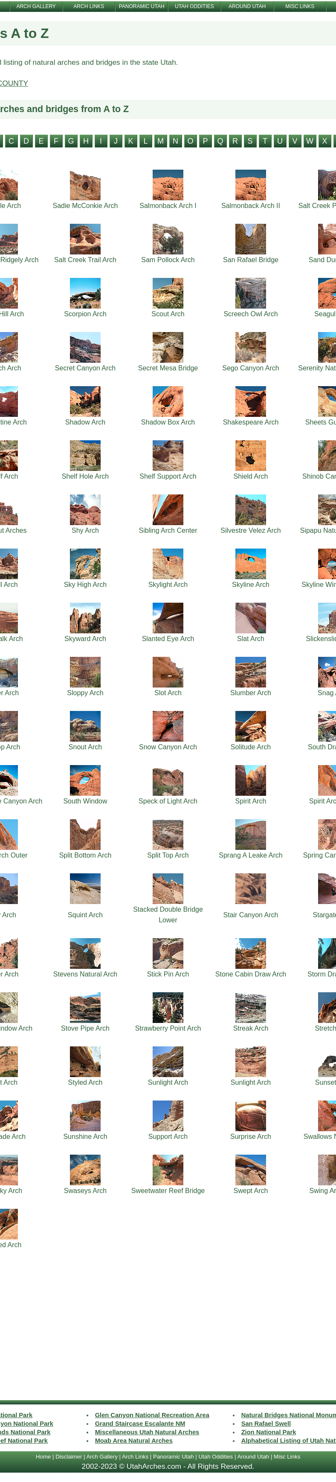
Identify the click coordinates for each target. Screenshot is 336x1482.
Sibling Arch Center (168, 530)
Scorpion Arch (85, 314)
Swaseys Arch (85, 1190)
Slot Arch (168, 692)
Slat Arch (250, 638)
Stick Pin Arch (168, 974)
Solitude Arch (251, 747)
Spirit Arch (250, 801)
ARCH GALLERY (35, 6)
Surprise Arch (250, 1136)
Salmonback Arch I (167, 205)
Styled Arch (85, 1082)
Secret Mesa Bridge (168, 368)
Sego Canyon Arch (250, 368)
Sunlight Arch (168, 1082)
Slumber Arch (250, 692)
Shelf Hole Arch (85, 476)
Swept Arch (251, 1190)
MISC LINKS (299, 6)
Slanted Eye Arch (168, 638)
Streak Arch (251, 1028)
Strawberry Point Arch (168, 1028)
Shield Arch (251, 476)
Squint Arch (85, 915)
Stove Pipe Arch (85, 1028)
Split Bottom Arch (85, 855)
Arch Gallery (101, 1456)
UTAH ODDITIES (194, 6)
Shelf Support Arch (167, 476)
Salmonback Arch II (250, 205)
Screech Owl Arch (250, 314)
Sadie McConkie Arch (85, 205)
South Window (85, 801)
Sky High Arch (85, 584)
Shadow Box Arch (168, 422)
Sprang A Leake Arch (250, 855)
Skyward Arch (85, 638)
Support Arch (168, 1136)
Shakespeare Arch (251, 422)
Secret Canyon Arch (85, 368)
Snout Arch (85, 747)
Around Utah (253, 1456)
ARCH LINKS (88, 6)
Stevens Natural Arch (85, 974)
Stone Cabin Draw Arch (250, 974)
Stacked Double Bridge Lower (168, 915)
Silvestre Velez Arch (250, 530)
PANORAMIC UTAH (142, 6)
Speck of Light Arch (168, 801)
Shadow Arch (85, 422)
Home (43, 1456)
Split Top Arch (168, 855)
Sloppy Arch (85, 692)
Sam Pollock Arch (167, 259)
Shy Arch (85, 530)
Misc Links (287, 1456)
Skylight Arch (168, 584)
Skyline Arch (250, 584)
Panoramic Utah (173, 1456)
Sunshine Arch (85, 1136)
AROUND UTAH (247, 6)
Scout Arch (167, 314)
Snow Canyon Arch (168, 747)
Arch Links (135, 1456)
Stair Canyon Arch (250, 915)
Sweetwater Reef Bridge (168, 1190)
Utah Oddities (215, 1456)
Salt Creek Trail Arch (85, 259)
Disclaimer (68, 1456)
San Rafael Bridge (250, 259)
